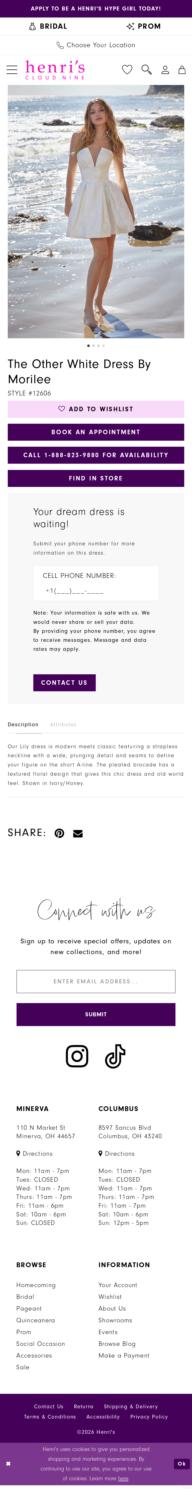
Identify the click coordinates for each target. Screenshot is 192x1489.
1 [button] (88, 346)
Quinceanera (35, 1324)
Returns (84, 1410)
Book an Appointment (96, 433)
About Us (112, 1312)
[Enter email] (96, 984)
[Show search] (147, 70)
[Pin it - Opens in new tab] (60, 835)
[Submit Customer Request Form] (65, 685)
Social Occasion (40, 1347)
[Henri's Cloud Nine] (55, 70)
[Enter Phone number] (91, 593)
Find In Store (96, 480)
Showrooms (116, 1324)
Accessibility (103, 1421)
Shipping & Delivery (131, 1410)
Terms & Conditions (50, 1421)
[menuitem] (48, 26)
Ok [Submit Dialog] (181, 1468)
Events (108, 1336)
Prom (23, 1336)
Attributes (63, 727)
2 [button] (93, 346)
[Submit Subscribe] (96, 1018)
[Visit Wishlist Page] (127, 70)
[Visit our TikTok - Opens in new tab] (115, 1060)
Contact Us (49, 1410)
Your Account (118, 1289)
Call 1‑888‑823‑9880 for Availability (96, 456)
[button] (12, 70)
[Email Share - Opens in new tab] (78, 835)
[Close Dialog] (8, 1468)
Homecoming (36, 1289)
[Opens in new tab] (96, 9)
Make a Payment (124, 1359)
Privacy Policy (149, 1421)
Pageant (29, 1312)
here (123, 1482)
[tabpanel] (96, 212)
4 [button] (103, 346)
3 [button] (98, 346)
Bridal (25, 1300)
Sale (23, 1371)
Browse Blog (117, 1347)
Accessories (34, 1359)
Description (23, 727)
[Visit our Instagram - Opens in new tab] (77, 1060)
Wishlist (110, 1300)
